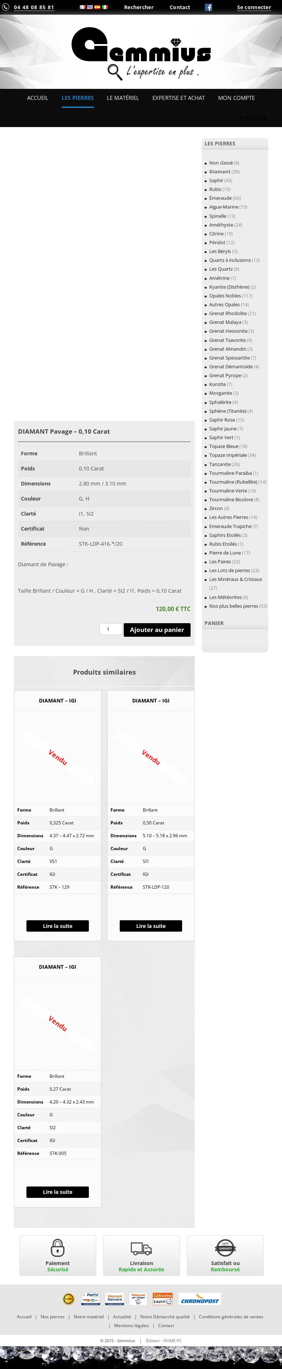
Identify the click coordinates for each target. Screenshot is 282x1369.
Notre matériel (89, 1317)
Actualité (122, 1317)
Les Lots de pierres (229, 570)
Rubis (215, 189)
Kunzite (217, 384)
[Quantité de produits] (111, 629)
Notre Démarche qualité (165, 1317)
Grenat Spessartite (229, 357)
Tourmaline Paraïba (230, 473)
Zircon (216, 508)
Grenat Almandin (227, 349)
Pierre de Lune (225, 552)
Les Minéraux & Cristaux (235, 579)
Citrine (216, 233)
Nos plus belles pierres (233, 606)
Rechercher (138, 7)
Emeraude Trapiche (230, 526)
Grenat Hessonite (228, 331)
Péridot (217, 242)
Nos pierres (53, 1317)
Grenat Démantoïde (231, 366)
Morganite (220, 393)
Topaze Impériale (228, 455)
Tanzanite (220, 464)
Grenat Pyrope (225, 375)
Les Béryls (220, 251)
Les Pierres (78, 97)
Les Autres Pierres (228, 517)
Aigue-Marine (223, 206)
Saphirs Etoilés (225, 535)
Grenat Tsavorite (227, 340)
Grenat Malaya (225, 322)
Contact (180, 7)
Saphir (216, 180)
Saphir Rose (222, 419)
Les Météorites (225, 597)
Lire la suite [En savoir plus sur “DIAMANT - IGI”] (57, 925)
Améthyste (221, 224)
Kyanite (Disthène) (229, 286)
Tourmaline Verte (228, 490)
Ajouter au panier (157, 629)
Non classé (221, 162)
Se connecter (254, 7)
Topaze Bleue (223, 446)
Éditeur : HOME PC (164, 1340)
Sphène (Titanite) (227, 411)
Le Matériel (123, 97)
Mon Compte (236, 97)
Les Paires (220, 561)
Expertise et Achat (178, 97)
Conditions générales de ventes (231, 1317)
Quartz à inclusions (230, 260)
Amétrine (219, 278)
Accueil (38, 97)
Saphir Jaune (222, 428)
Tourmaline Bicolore (231, 499)
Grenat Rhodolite (228, 313)
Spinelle (217, 216)
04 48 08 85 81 (34, 7)
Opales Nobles (225, 295)
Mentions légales (131, 1325)
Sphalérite (220, 402)
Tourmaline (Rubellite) (233, 481)
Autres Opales (224, 304)
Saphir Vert (221, 437)
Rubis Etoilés (223, 544)
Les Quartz (221, 269)
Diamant (220, 171)
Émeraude (220, 198)
